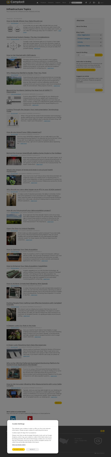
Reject (32, 449)
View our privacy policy (19, 444)
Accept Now (18, 449)
